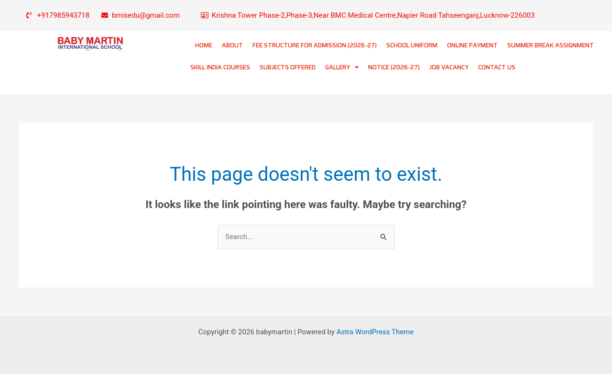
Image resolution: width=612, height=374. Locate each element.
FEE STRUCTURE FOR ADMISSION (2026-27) (314, 45)
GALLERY (342, 67)
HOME (203, 45)
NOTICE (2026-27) (394, 67)
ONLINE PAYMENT (472, 45)
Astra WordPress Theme (375, 332)
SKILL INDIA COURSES (220, 67)
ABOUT (232, 45)
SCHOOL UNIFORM (411, 45)
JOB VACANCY (449, 67)
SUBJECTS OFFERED (288, 67)
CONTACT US (496, 67)
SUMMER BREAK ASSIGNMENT (550, 45)
